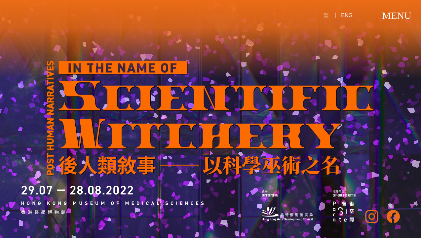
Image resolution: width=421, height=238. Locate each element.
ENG (347, 15)
